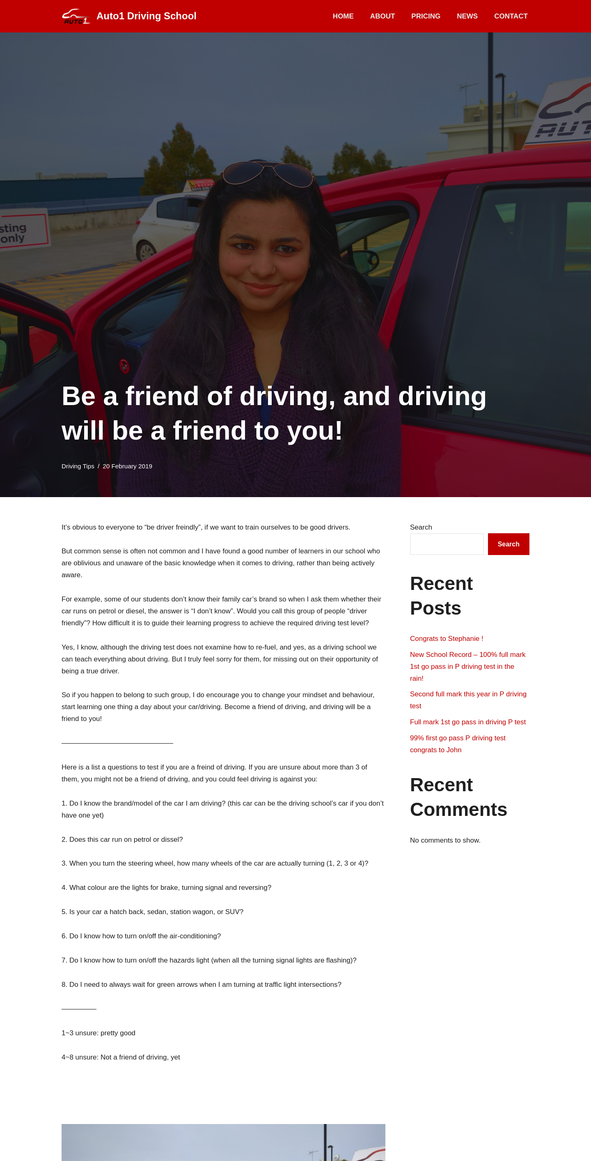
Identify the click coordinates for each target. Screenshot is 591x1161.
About (382, 16)
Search (421, 527)
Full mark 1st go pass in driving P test (468, 722)
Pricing (425, 16)
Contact (511, 16)
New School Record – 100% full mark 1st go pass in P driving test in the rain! (468, 666)
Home (343, 16)
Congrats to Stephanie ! (446, 639)
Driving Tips (78, 466)
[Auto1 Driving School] (129, 16)
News (467, 16)
